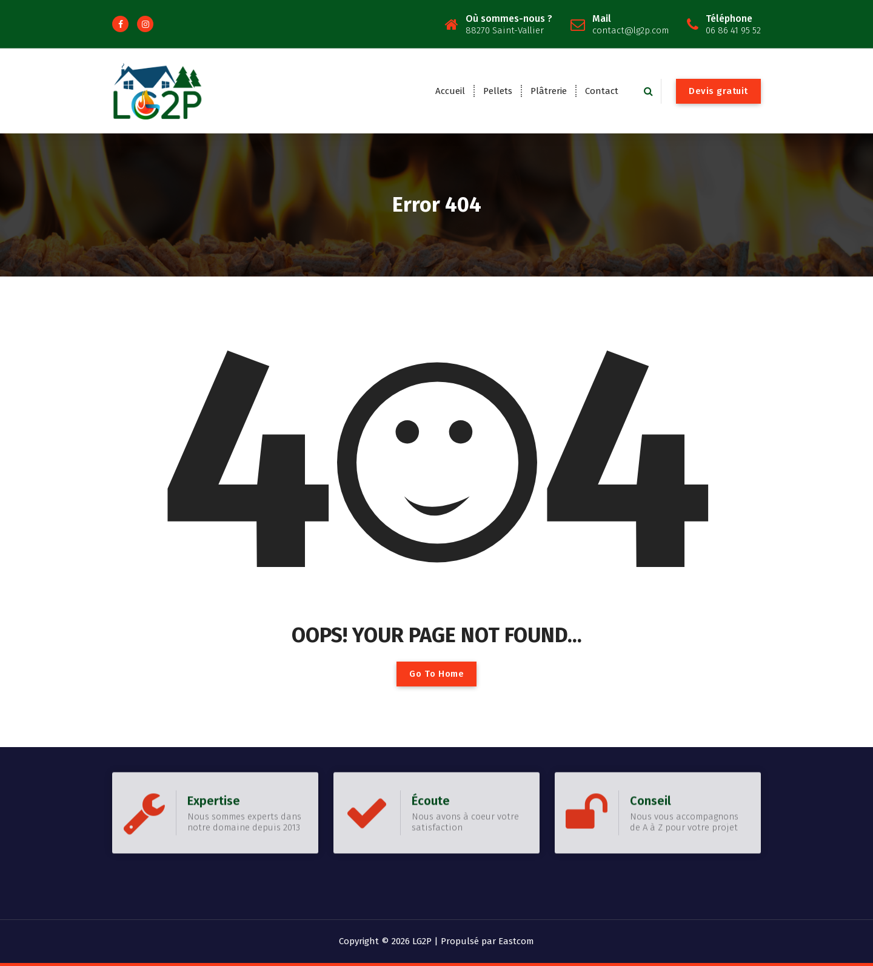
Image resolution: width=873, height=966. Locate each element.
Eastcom (516, 941)
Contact (601, 91)
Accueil (450, 91)
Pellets (497, 91)
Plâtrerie (548, 91)
